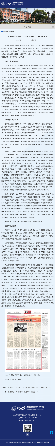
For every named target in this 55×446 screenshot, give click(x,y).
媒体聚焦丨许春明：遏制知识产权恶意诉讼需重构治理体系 (29, 387)
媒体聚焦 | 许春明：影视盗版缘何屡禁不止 (23, 392)
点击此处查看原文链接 (13, 379)
